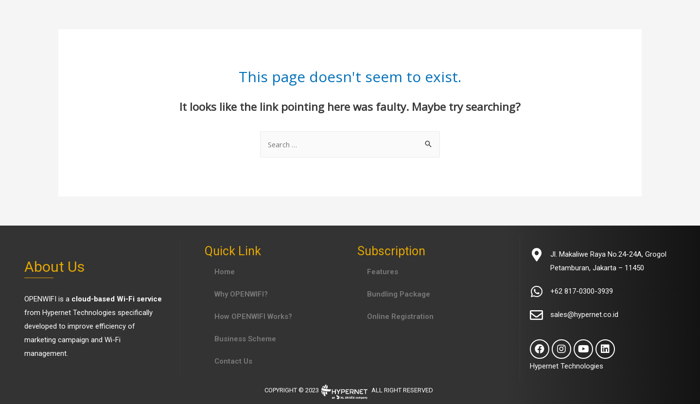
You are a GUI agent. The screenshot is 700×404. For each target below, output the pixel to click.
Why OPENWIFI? (241, 294)
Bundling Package (398, 294)
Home (224, 271)
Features (382, 271)
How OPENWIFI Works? (253, 316)
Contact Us (233, 361)
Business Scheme (245, 338)
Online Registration (400, 316)
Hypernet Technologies (79, 312)
